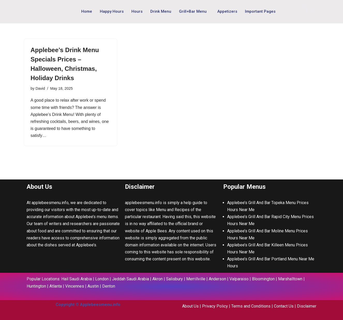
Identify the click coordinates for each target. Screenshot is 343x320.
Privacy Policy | (216, 306)
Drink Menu (160, 11)
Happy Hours (112, 11)
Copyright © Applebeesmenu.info (88, 304)
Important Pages (260, 11)
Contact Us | (285, 306)
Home (86, 11)
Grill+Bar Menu (193, 11)
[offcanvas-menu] (312, 11)
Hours (137, 11)
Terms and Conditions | (252, 306)
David (40, 88)
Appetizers (227, 11)
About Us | (192, 306)
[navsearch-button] (303, 11)
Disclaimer (306, 306)
